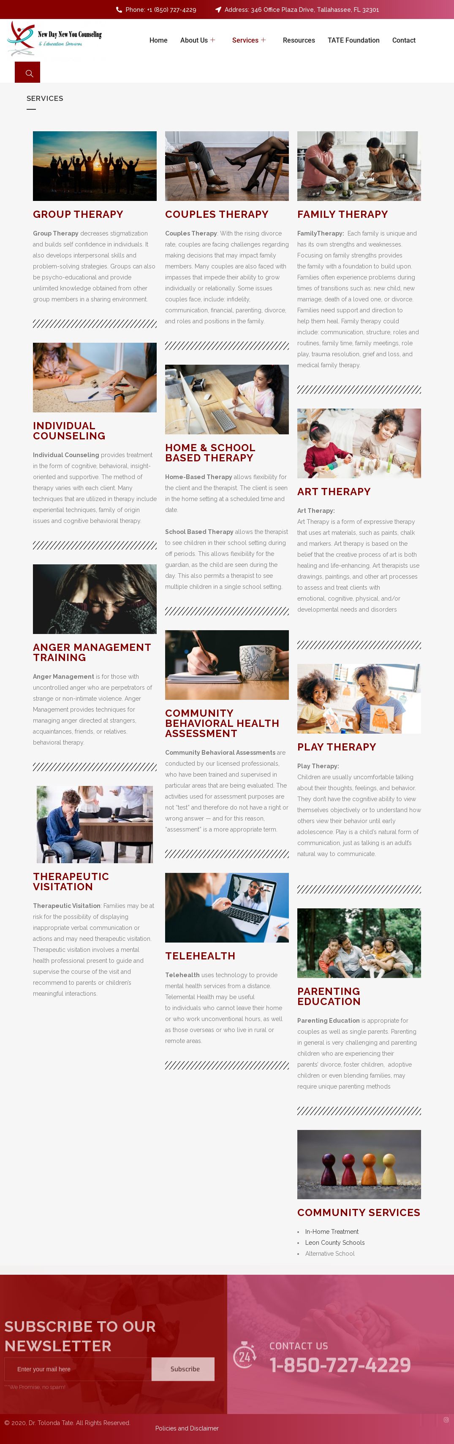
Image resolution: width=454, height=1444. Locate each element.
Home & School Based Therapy (210, 453)
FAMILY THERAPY (343, 214)
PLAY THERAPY (337, 747)
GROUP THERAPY (78, 214)
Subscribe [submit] (185, 1384)
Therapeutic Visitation (71, 881)
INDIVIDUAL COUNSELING (69, 431)
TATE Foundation (354, 40)
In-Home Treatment (332, 1231)
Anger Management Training (92, 652)
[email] (78, 1384)
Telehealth (200, 956)
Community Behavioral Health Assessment (222, 723)
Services (250, 40)
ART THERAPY (334, 491)
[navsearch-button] (27, 72)
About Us (198, 40)
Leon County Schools (335, 1242)
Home (159, 40)
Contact (404, 40)
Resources (299, 40)
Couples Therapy (217, 214)
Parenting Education (329, 996)
